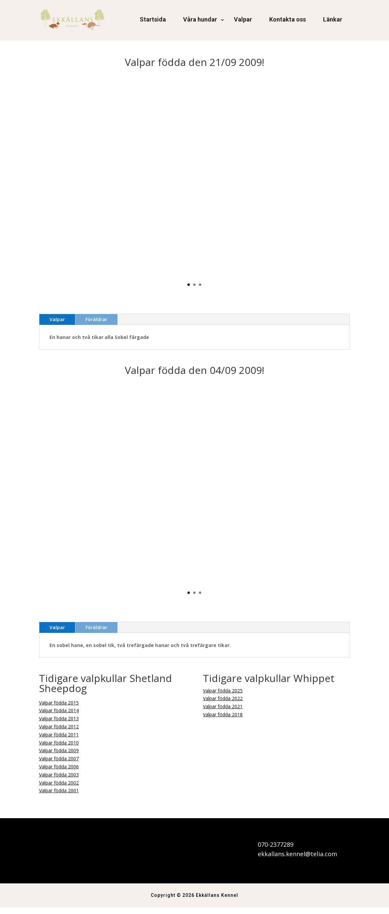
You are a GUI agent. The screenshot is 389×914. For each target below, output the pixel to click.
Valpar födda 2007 (59, 765)
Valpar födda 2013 (59, 725)
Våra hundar (200, 19)
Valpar (243, 19)
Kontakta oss (287, 19)
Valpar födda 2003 (59, 781)
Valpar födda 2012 (59, 733)
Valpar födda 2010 (59, 749)
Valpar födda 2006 (59, 773)
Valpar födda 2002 (59, 789)
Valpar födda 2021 (223, 713)
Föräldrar (96, 325)
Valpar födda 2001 (59, 797)
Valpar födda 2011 (59, 741)
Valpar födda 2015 (59, 709)
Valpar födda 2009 (59, 757)
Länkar (332, 19)
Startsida (153, 19)
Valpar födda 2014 (59, 717)
